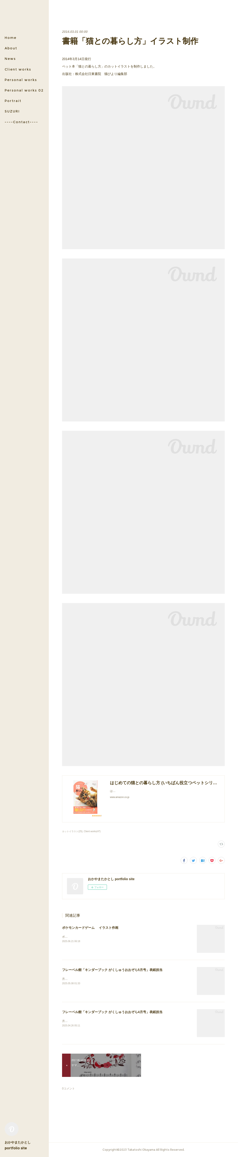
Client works (18, 69)
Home (11, 38)
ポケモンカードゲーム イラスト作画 (90, 928)
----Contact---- (21, 122)
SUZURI (12, 111)
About (11, 48)
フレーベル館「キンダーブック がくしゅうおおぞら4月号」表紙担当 (112, 1012)
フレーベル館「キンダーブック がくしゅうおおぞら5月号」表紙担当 (112, 970)
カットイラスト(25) (72, 831)
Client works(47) (92, 831)
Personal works (21, 80)
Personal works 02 (24, 90)
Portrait (13, 101)
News (10, 59)
